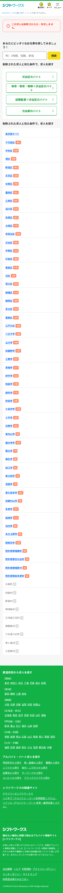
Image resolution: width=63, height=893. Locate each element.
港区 (7, 158)
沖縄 (49, 747)
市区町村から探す (12, 762)
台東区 (8, 183)
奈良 (29, 704)
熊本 (24, 747)
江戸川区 (10, 325)
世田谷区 (10, 233)
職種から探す (53, 762)
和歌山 (36, 704)
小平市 (8, 417)
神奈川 (13, 683)
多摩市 (8, 509)
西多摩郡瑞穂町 (13, 551)
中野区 (8, 250)
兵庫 (12, 704)
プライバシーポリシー (44, 869)
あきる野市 (11, 534)
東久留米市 (11, 492)
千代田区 (10, 142)
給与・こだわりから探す (35, 767)
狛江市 (8, 467)
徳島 (35, 736)
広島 (24, 736)
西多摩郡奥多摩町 (14, 575)
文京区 (8, 175)
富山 (12, 726)
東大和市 (10, 475)
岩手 (20, 715)
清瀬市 (8, 484)
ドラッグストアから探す (37, 777)
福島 (43, 715)
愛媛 (47, 736)
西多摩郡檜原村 (13, 567)
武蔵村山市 (11, 500)
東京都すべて (12, 133)
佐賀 (12, 747)
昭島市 (8, 384)
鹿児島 (42, 747)
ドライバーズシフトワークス (18, 793)
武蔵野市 (10, 350)
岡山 (18, 736)
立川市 (8, 342)
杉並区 (8, 258)
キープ (49, 7)
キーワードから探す (32, 772)
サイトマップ (30, 874)
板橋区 (8, 292)
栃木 (37, 683)
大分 (29, 747)
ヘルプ (16, 869)
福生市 (8, 459)
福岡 (7, 747)
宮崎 (35, 747)
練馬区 (8, 300)
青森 (15, 715)
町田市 (8, 400)
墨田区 (8, 192)
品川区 (8, 208)
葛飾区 (8, 317)
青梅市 (8, 367)
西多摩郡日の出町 (14, 559)
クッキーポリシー (12, 874)
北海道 (8, 715)
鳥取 (7, 736)
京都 (18, 704)
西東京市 (10, 542)
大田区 (8, 225)
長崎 (18, 747)
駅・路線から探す (33, 762)
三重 (18, 693)
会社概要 (7, 869)
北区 (7, 275)
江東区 (8, 200)
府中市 (8, 375)
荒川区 (8, 283)
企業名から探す (11, 772)
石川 (18, 726)
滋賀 (24, 704)
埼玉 (20, 683)
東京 (7, 683)
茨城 (32, 683)
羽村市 (8, 526)
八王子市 (10, 333)
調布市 (8, 392)
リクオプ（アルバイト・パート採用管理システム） (30, 798)
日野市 (8, 425)
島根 (12, 736)
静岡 (12, 693)
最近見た (41, 7)
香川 (41, 736)
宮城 (26, 715)
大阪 (7, 704)
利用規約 (26, 869)
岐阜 (24, 693)
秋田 (32, 715)
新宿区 (8, 167)
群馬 (43, 683)
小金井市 (10, 408)
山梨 (29, 726)
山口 (29, 736)
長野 (35, 726)
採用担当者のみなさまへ (16, 879)
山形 (37, 715)
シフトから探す (11, 767)
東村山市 (10, 434)
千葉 (26, 683)
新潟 (7, 726)
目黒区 (8, 217)
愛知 (7, 693)
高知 (52, 736)
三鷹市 (8, 359)
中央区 (8, 150)
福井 (24, 726)
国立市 (8, 450)
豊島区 (8, 267)
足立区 (8, 309)
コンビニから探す (12, 777)
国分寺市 (10, 442)
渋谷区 (8, 242)
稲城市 (8, 517)
